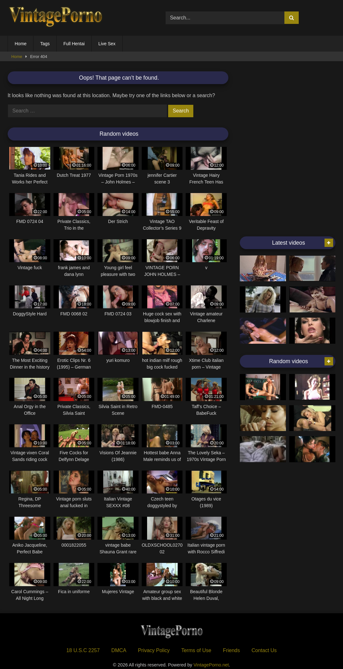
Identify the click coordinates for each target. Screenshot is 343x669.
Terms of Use (196, 650)
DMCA (118, 650)
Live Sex (107, 43)
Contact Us (264, 650)
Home (20, 43)
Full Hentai (74, 43)
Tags (45, 43)
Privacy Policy (154, 650)
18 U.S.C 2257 (83, 650)
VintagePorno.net (211, 664)
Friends (231, 650)
